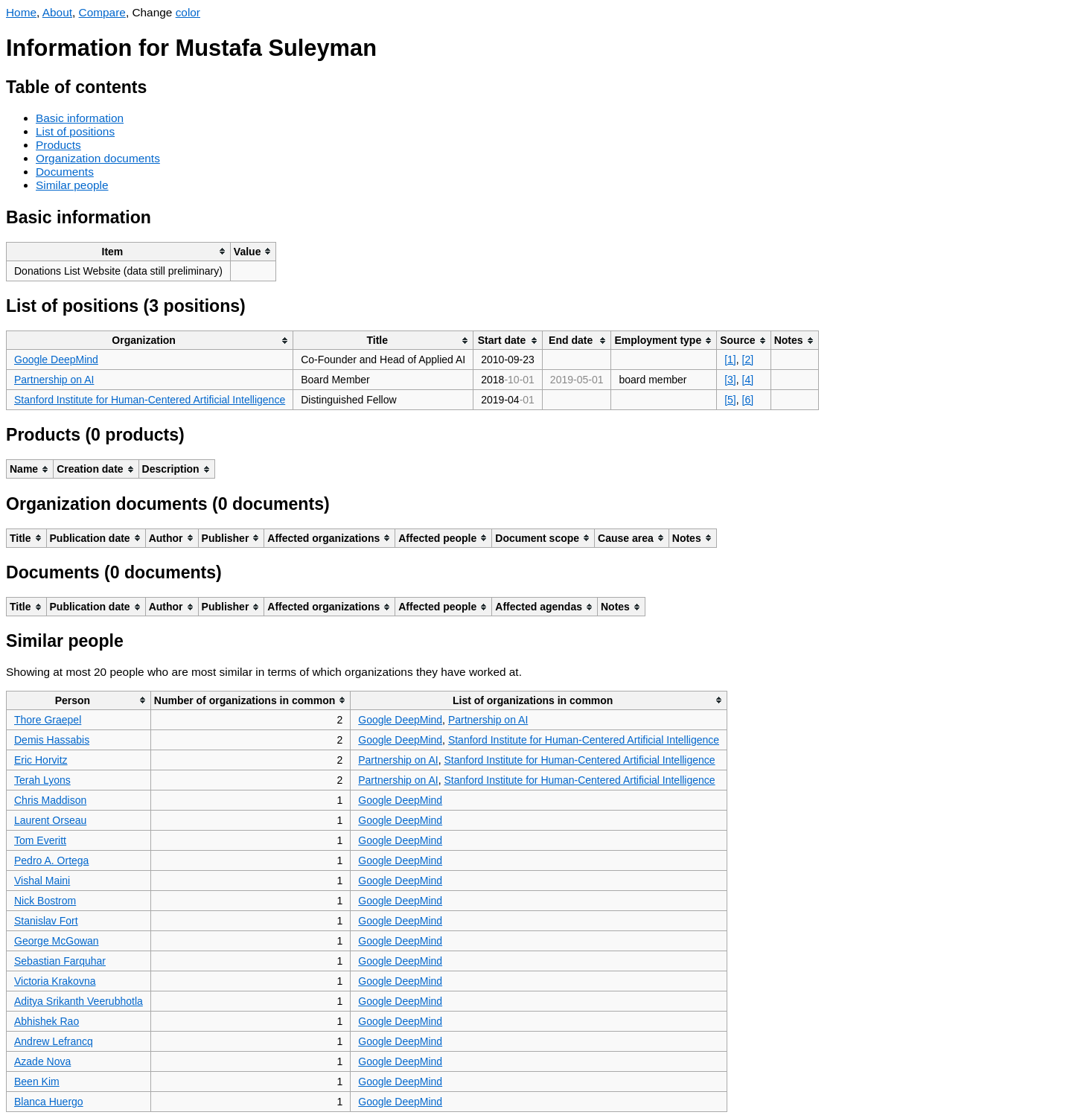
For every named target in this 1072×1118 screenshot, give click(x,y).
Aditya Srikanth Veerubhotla (78, 1001)
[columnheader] (119, 251)
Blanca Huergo (48, 1102)
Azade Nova (42, 1061)
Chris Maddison (50, 800)
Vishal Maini (42, 881)
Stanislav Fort (46, 921)
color (188, 12)
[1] (730, 359)
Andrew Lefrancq (53, 1041)
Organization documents (98, 158)
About (57, 12)
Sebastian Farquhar (60, 961)
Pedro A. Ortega (51, 860)
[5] (730, 400)
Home (21, 12)
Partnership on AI (54, 380)
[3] (730, 380)
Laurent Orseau (50, 820)
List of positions (75, 131)
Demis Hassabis (51, 740)
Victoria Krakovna (54, 981)
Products (58, 144)
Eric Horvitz (41, 760)
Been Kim (37, 1081)
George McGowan (56, 941)
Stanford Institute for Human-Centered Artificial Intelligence (149, 400)
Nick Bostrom (45, 901)
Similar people (72, 185)
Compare (102, 12)
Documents (65, 171)
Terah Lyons (42, 780)
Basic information (80, 118)
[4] (748, 380)
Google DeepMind (56, 359)
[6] (748, 400)
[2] (748, 359)
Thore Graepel (47, 720)
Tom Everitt (40, 840)
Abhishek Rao (46, 1021)
